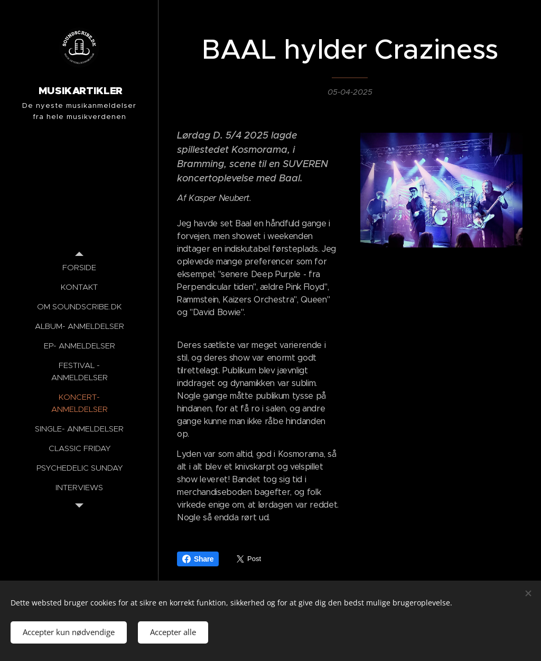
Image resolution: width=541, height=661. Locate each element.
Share (197, 559)
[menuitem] (79, 267)
